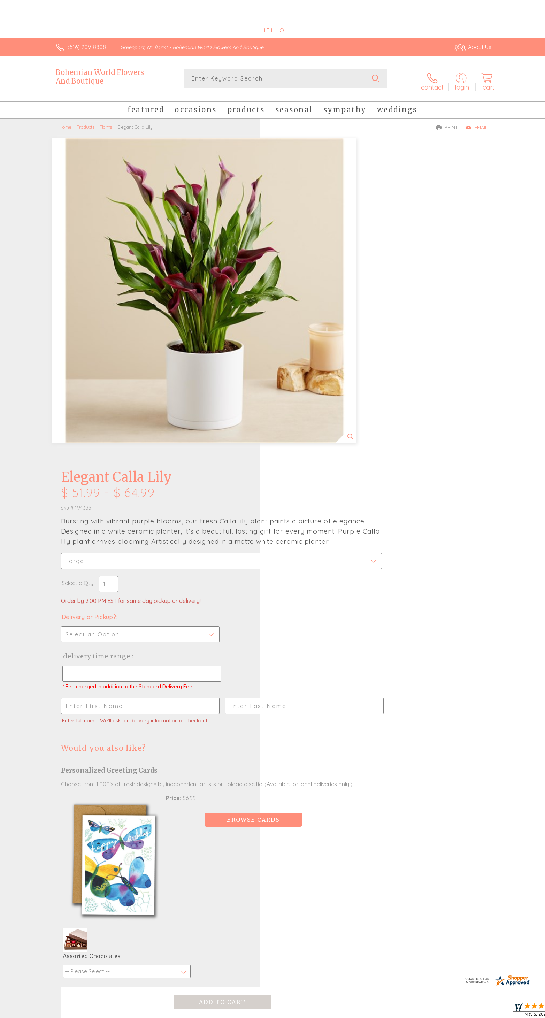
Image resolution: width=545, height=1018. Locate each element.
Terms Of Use (338, 1011)
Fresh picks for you (211, 764)
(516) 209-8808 (87, 47)
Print (447, 122)
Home (65, 122)
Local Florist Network (429, 1011)
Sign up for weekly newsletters (360, 760)
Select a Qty (289, 266)
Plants (106, 122)
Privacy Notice (380, 1011)
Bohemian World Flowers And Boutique (100, 76)
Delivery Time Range (307, 339)
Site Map (473, 1011)
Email (477, 122)
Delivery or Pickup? (300, 300)
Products (85, 122)
